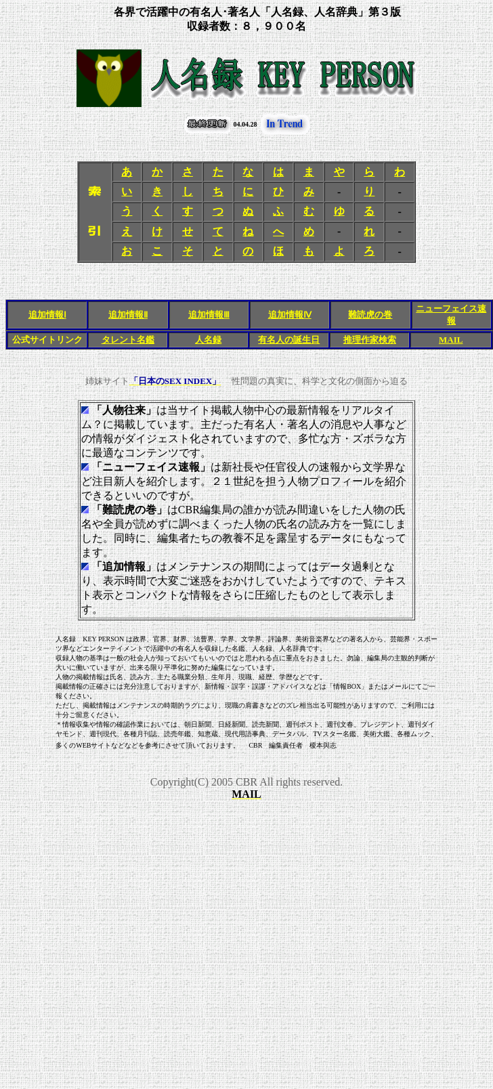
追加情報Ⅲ (209, 314)
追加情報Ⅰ (47, 314)
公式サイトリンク (47, 340)
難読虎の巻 (370, 314)
